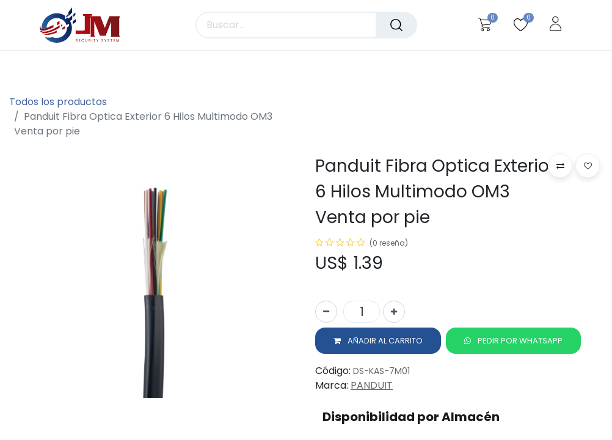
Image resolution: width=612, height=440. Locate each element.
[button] (378, 342)
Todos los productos (58, 102)
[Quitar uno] (326, 313)
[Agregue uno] (394, 313)
